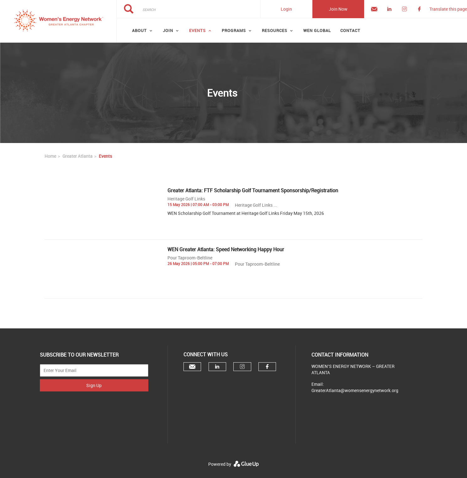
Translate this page (448, 9)
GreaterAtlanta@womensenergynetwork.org (354, 390)
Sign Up (94, 385)
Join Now (338, 9)
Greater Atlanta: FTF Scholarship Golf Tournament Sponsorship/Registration (252, 190)
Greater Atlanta (77, 156)
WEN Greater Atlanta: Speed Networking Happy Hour (225, 249)
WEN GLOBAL (317, 30)
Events (197, 30)
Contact (350, 30)
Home (50, 156)
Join (168, 30)
